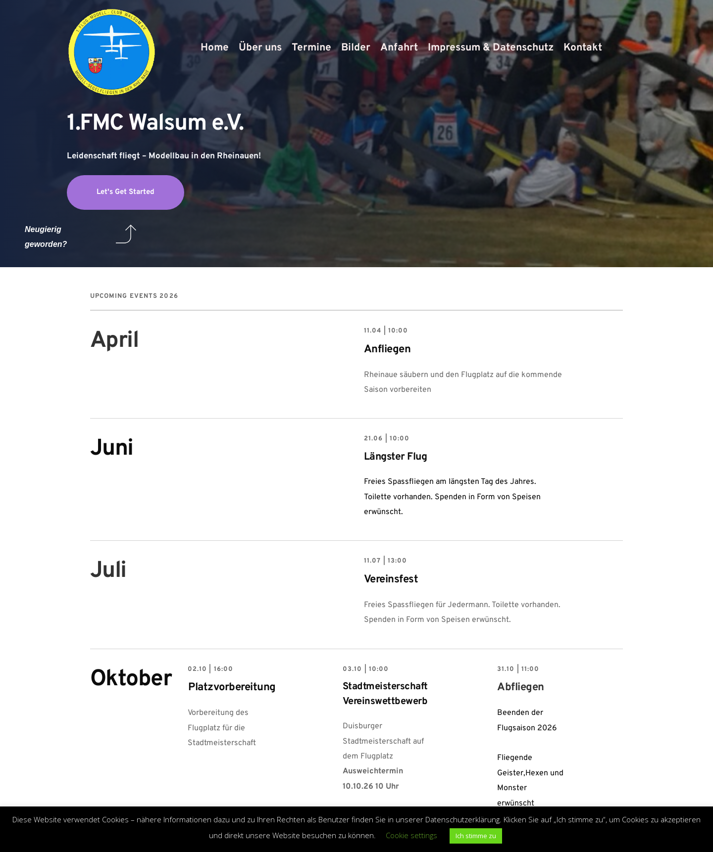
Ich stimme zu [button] (476, 835)
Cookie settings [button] (411, 835)
